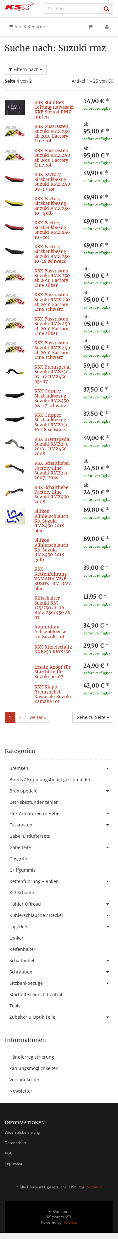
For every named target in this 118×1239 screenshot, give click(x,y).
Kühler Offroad (61, 904)
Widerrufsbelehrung (22, 1132)
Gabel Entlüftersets (29, 836)
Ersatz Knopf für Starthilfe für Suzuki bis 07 (52, 672)
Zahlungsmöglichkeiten (34, 1068)
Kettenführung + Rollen (61, 881)
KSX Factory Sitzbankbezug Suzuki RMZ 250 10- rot (52, 230)
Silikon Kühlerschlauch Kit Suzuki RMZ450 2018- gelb (51, 549)
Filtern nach (25, 69)
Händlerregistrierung (31, 1057)
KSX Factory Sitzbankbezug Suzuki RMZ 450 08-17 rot (52, 182)
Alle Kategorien (28, 27)
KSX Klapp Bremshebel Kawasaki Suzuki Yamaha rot (52, 694)
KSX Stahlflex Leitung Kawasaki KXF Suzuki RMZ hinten (54, 110)
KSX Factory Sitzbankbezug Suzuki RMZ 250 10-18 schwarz (52, 254)
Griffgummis (22, 870)
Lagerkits (61, 926)
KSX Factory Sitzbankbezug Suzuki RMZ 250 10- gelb (52, 206)
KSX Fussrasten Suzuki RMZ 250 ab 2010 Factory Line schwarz (52, 302)
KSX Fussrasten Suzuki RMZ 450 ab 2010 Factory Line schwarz (52, 350)
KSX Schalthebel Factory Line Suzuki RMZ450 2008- (52, 495)
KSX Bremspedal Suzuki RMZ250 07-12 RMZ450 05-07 (52, 374)
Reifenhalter (22, 949)
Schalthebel (61, 960)
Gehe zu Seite (92, 717)
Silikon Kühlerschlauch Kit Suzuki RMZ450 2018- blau (51, 521)
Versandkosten (25, 1080)
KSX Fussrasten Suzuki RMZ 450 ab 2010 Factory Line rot (52, 158)
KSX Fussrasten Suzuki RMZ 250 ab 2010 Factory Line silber (52, 278)
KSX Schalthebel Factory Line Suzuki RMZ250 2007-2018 (52, 470)
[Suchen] (72, 8)
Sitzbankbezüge (61, 983)
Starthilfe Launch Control (35, 994)
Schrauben (61, 972)
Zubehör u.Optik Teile (61, 1017)
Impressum (15, 1163)
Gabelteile (61, 847)
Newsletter (20, 1091)
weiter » (38, 717)
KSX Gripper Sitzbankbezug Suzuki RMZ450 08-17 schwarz (51, 398)
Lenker (16, 938)
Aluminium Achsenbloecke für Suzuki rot (50, 631)
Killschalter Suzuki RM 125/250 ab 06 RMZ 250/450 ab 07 (52, 607)
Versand (94, 1187)
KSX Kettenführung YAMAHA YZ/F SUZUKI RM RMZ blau (52, 578)
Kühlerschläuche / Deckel (61, 915)
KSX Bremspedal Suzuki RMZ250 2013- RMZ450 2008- (52, 446)
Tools (14, 1006)
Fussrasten (61, 825)
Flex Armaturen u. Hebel (61, 813)
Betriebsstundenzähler (33, 802)
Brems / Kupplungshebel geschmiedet (49, 779)
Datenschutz (16, 1142)
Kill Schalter (22, 893)
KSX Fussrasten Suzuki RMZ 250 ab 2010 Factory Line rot (52, 133)
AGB (9, 1153)
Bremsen (61, 768)
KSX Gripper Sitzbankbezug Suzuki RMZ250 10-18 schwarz (51, 422)
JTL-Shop (69, 1222)
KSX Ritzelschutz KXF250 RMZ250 (53, 649)
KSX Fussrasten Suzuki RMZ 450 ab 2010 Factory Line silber (52, 326)
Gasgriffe (18, 859)
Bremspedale (61, 791)
